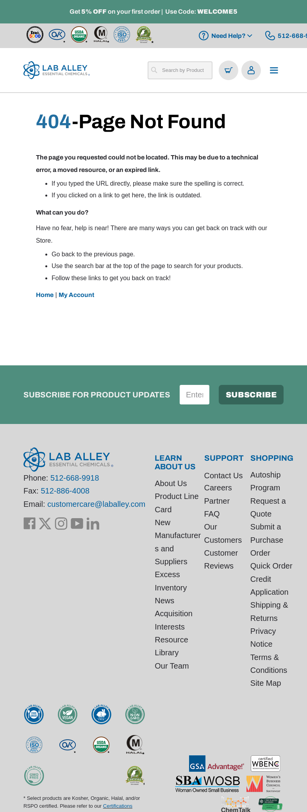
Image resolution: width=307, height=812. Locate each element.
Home (45, 295)
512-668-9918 (74, 478)
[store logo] (56, 70)
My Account (76, 295)
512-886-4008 (65, 491)
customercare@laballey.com (96, 504)
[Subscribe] (251, 394)
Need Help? (228, 35)
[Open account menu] (251, 70)
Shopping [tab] (271, 458)
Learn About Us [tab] (175, 462)
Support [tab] (224, 458)
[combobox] (180, 70)
